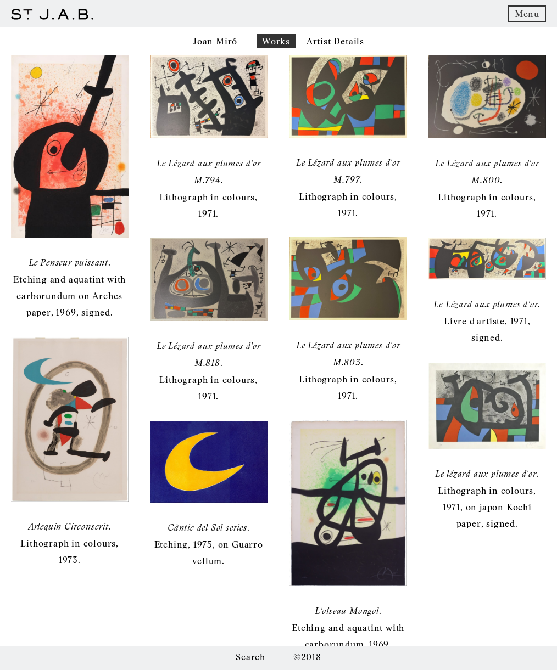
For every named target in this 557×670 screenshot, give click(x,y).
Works (276, 41)
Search (250, 656)
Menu (527, 13)
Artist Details (335, 41)
